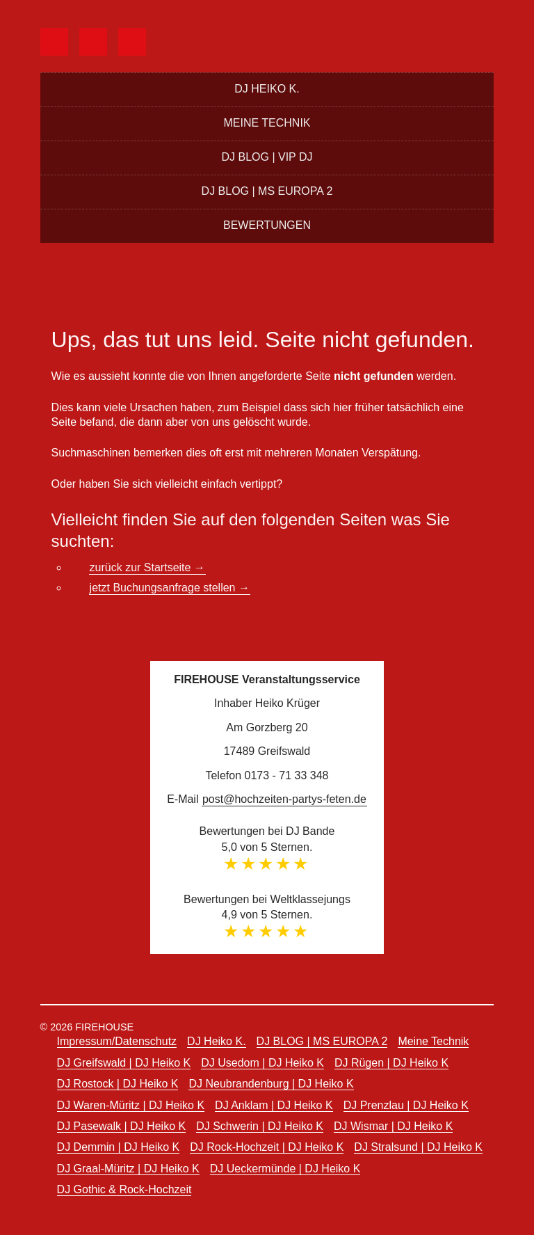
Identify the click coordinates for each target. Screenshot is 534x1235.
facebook (65, 40)
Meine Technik (266, 123)
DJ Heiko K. (266, 89)
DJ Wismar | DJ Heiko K (393, 1126)
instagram (143, 40)
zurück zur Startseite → (147, 567)
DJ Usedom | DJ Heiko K (262, 1063)
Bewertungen (267, 225)
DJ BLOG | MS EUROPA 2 (267, 191)
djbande (104, 40)
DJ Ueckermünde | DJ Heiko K (285, 1168)
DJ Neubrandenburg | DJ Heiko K (270, 1084)
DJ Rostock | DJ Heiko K (118, 1084)
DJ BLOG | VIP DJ (266, 157)
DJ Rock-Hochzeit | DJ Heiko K (266, 1147)
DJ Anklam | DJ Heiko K (274, 1105)
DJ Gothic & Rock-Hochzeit (124, 1189)
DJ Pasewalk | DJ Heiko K (121, 1126)
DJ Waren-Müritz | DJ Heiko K (130, 1105)
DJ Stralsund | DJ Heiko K (418, 1147)
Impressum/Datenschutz (117, 1041)
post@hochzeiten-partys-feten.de (284, 799)
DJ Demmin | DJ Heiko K (118, 1147)
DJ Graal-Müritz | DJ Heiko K (128, 1168)
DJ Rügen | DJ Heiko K (391, 1063)
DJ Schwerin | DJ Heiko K (259, 1126)
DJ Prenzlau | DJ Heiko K (406, 1105)
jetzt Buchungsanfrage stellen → (170, 587)
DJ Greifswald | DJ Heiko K (124, 1063)
